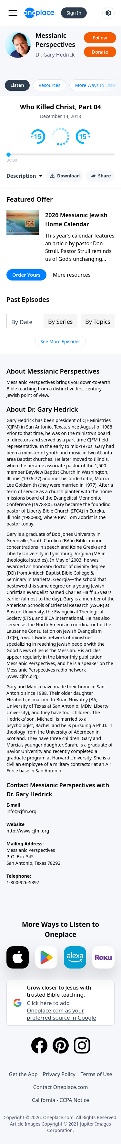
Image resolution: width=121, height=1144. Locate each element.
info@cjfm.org (21, 811)
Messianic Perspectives (55, 40)
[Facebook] (39, 1045)
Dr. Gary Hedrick (55, 54)
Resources (49, 85)
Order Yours (26, 274)
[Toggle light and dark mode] (108, 13)
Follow (100, 38)
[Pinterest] (61, 1045)
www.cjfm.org (22, 676)
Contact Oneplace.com (60, 1087)
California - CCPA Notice (60, 1100)
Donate (100, 52)
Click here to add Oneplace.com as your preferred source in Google (61, 1010)
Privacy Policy (59, 1074)
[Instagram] (82, 1045)
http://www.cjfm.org (27, 831)
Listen (17, 85)
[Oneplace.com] (39, 12)
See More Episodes (61, 341)
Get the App (23, 1074)
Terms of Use (96, 1074)
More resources (72, 274)
